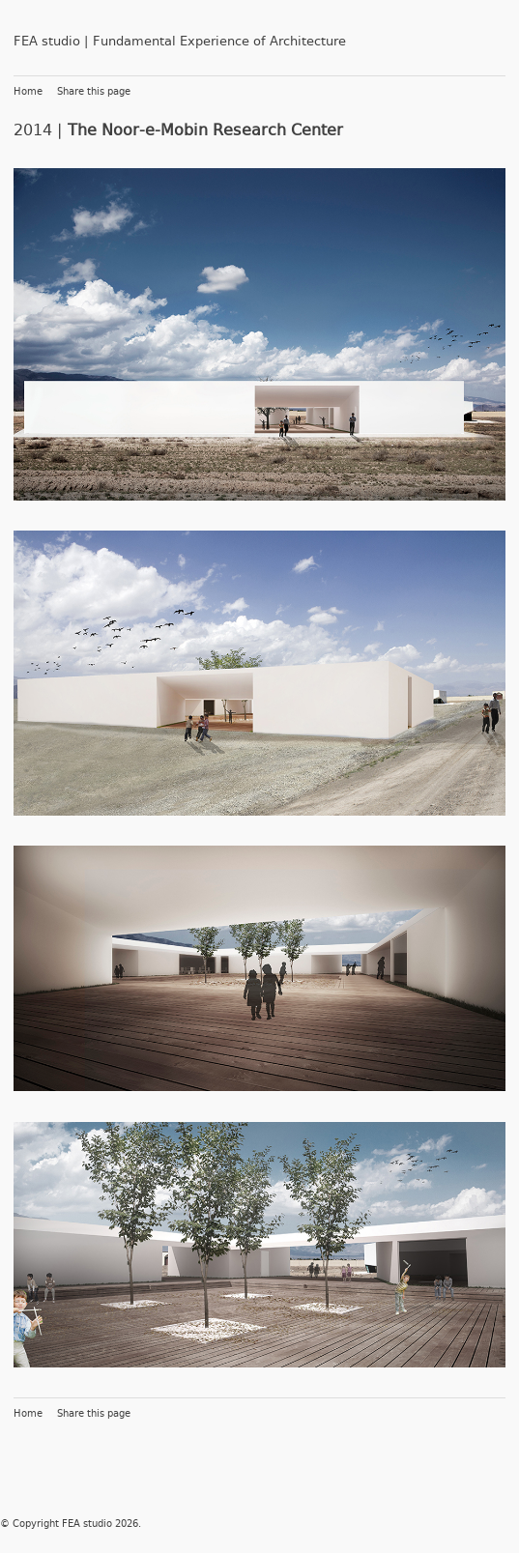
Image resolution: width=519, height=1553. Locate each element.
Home (28, 92)
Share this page (93, 92)
